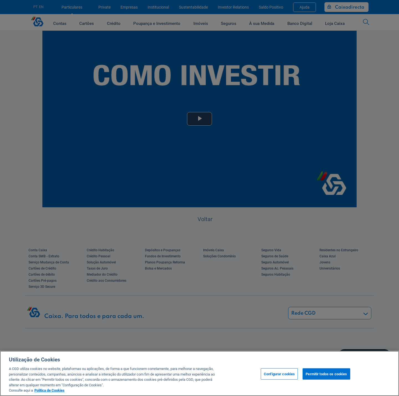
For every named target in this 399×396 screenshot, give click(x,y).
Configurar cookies (279, 374)
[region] (199, 373)
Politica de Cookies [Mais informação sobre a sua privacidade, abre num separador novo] (49, 390)
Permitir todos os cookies (326, 374)
